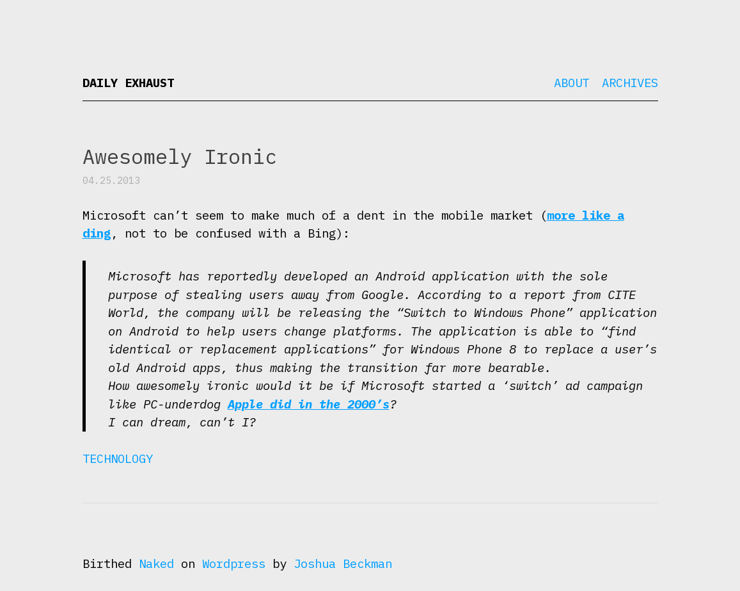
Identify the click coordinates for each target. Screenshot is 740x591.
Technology (118, 458)
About (571, 82)
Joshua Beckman (343, 563)
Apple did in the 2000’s (309, 404)
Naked (156, 563)
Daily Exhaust (128, 82)
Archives (630, 82)
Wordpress (233, 563)
